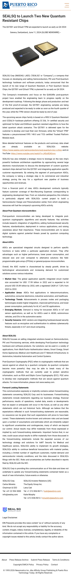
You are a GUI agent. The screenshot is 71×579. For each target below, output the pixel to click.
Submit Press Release (40, 560)
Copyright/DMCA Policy (23, 564)
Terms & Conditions (60, 560)
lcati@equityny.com (52, 491)
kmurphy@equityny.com (52, 498)
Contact (54, 564)
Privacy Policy (42, 564)
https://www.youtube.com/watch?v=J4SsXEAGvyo (33, 153)
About (4, 560)
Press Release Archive (18, 560)
